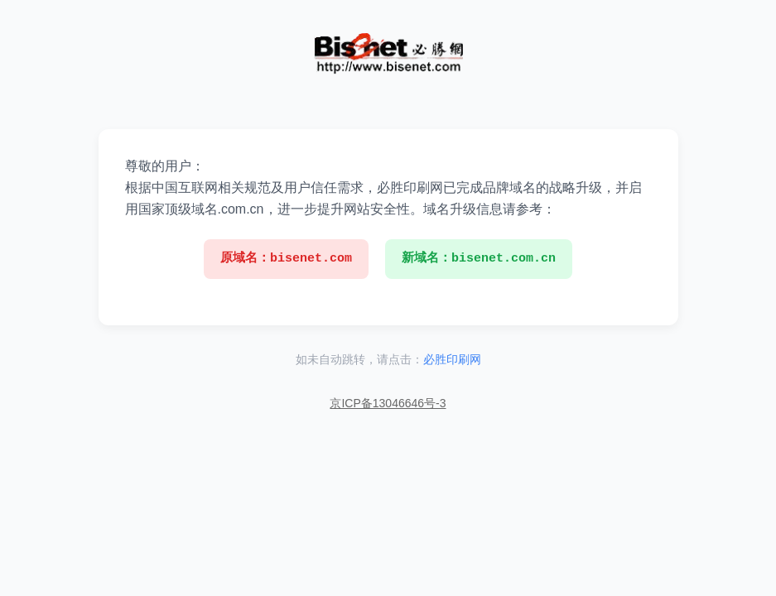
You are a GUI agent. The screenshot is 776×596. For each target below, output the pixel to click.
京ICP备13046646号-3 (388, 403)
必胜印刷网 (452, 359)
